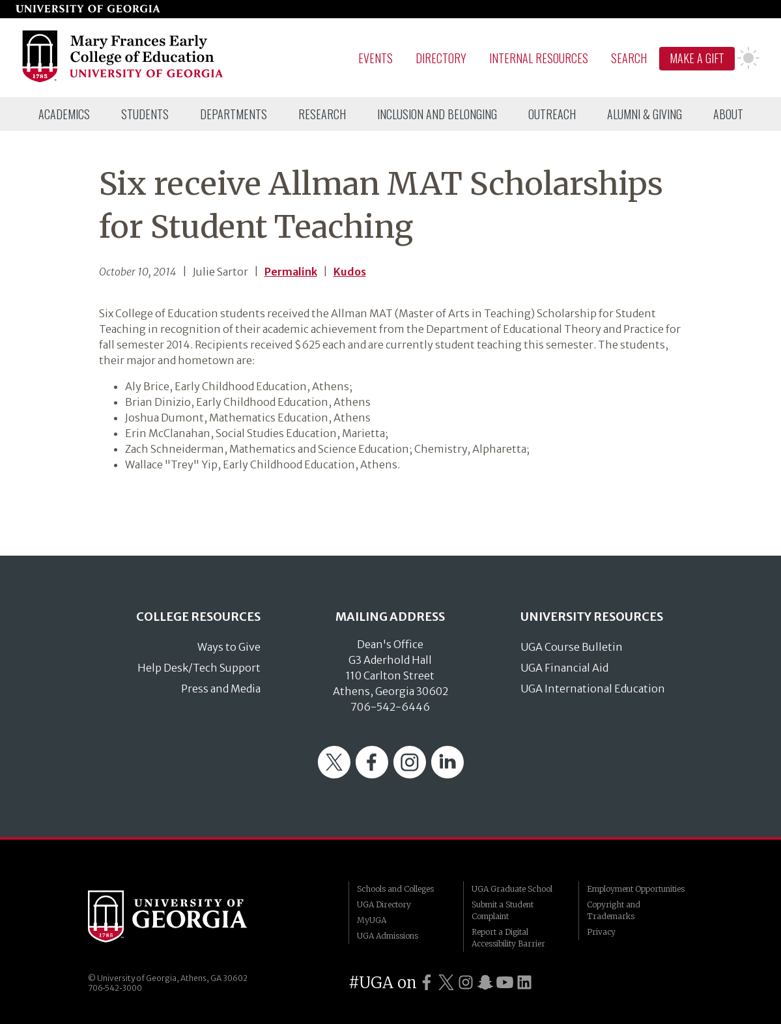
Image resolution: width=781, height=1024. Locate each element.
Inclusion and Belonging (437, 114)
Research (322, 114)
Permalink (290, 271)
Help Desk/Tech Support (199, 667)
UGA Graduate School (512, 889)
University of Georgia (185, 916)
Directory (441, 58)
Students (145, 114)
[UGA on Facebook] (426, 983)
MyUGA (371, 920)
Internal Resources (538, 58)
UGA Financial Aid (564, 667)
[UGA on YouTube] (505, 983)
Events (375, 58)
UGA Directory (384, 904)
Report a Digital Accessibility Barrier (508, 937)
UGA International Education (592, 688)
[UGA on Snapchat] (485, 983)
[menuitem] (64, 114)
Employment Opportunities (636, 889)
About (728, 114)
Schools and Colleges (395, 889)
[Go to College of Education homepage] (123, 80)
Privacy (601, 932)
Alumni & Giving (644, 114)
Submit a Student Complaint (502, 910)
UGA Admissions (387, 936)
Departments (233, 114)
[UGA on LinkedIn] (524, 983)
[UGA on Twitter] (446, 983)
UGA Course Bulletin (571, 646)
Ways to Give (229, 646)
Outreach (552, 114)
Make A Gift (697, 58)
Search (629, 58)
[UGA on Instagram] (466, 983)
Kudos (350, 271)
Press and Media (221, 688)
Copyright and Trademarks (613, 910)
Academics (64, 114)
